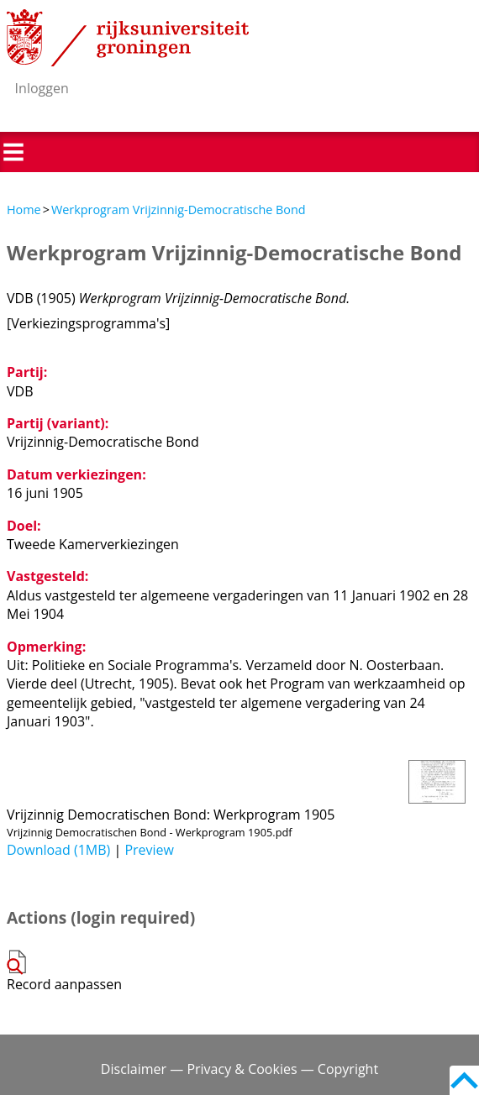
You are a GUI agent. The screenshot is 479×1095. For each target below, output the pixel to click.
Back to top (464, 1080)
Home (24, 209)
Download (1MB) (58, 850)
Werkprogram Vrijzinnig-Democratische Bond (178, 209)
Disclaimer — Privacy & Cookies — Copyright (239, 1069)
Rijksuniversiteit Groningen (128, 38)
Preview (149, 850)
